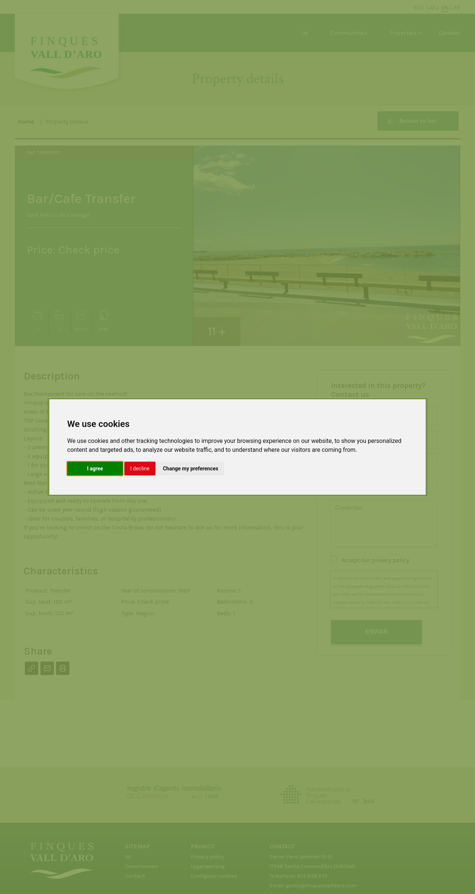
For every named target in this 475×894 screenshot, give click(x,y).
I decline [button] (140, 469)
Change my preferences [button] (190, 469)
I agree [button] (95, 469)
